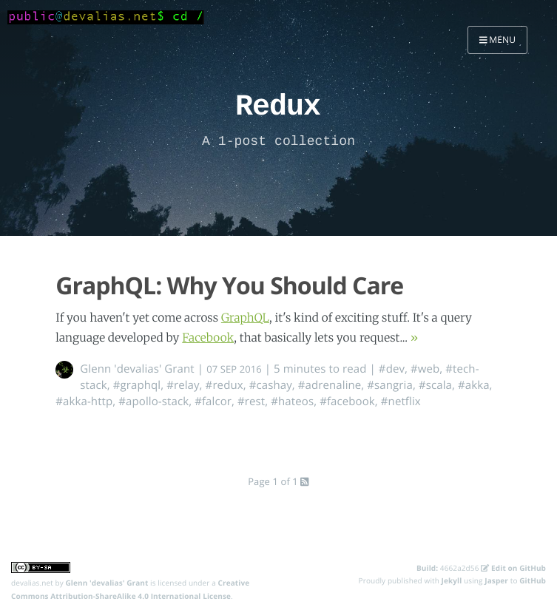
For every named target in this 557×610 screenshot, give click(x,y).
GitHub (532, 580)
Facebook (208, 338)
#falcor (213, 401)
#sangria (390, 385)
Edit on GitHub (513, 568)
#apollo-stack (153, 401)
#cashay (270, 385)
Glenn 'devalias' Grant (137, 369)
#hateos (292, 401)
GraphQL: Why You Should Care (229, 286)
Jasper (496, 580)
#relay (182, 385)
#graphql (137, 385)
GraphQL (245, 318)
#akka (474, 385)
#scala (435, 385)
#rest (251, 401)
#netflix (401, 401)
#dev (392, 369)
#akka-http (83, 401)
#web (425, 369)
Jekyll (452, 580)
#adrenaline (330, 385)
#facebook (347, 401)
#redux (224, 385)
